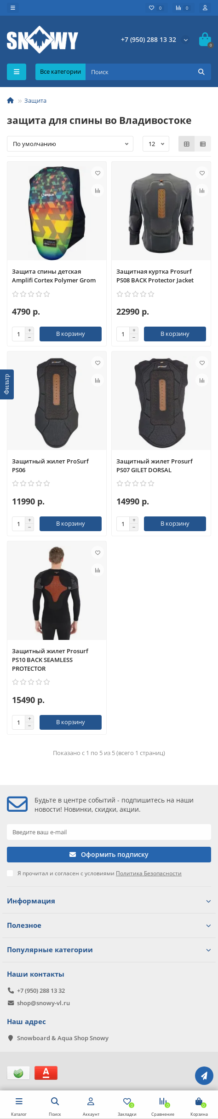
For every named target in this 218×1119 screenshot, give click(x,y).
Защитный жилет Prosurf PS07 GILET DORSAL (154, 465)
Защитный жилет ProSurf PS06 (50, 465)
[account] (205, 8)
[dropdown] (13, 8)
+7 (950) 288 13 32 (148, 39)
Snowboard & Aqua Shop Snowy (63, 1038)
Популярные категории (109, 950)
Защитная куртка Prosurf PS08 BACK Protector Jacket (155, 275)
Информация (109, 901)
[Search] (148, 72)
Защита (35, 100)
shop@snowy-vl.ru (43, 1003)
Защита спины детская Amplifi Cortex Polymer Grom (54, 275)
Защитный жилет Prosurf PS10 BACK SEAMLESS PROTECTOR (50, 660)
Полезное (109, 925)
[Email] (109, 832)
